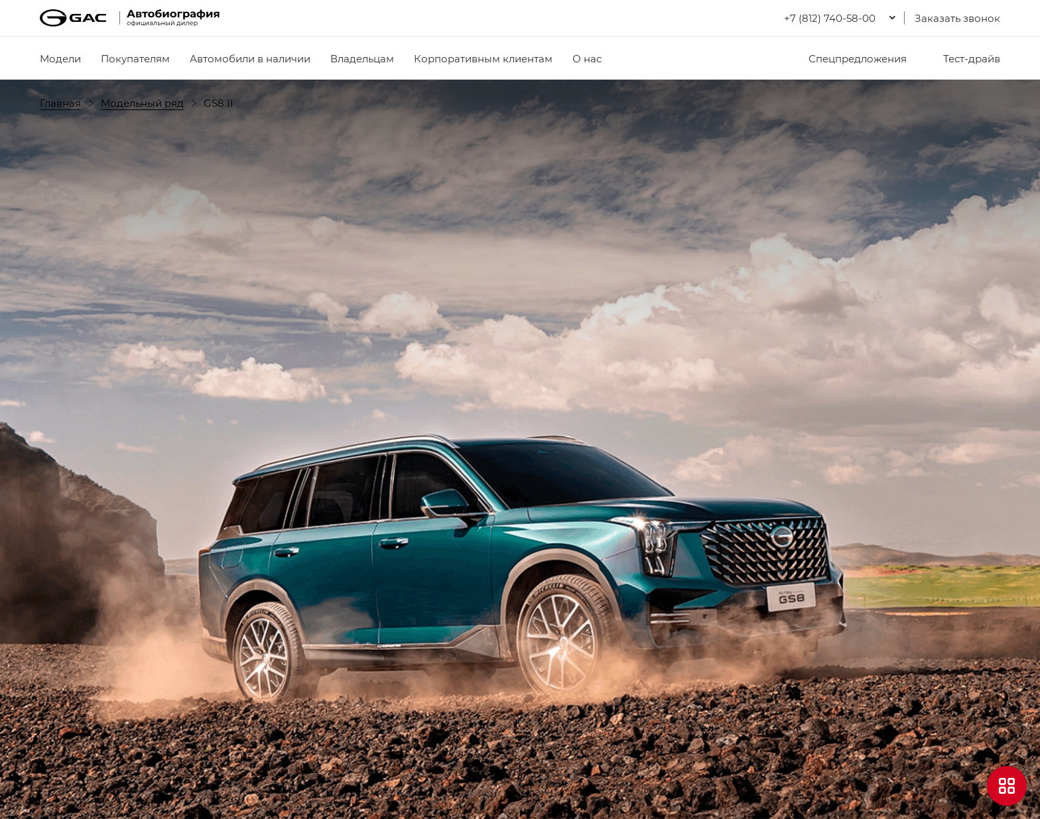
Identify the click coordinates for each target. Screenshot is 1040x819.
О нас (587, 58)
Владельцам (362, 58)
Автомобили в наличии (250, 58)
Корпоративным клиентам (483, 58)
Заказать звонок (957, 18)
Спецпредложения (849, 58)
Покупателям (135, 58)
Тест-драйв (963, 58)
